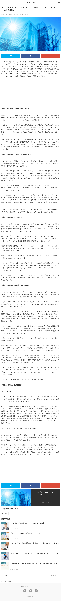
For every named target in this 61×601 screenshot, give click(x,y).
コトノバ (30, 2)
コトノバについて (36, 586)
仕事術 (5, 513)
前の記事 (7, 575)
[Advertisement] (30, 92)
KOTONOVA (26, 14)
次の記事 (54, 575)
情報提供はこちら (25, 586)
